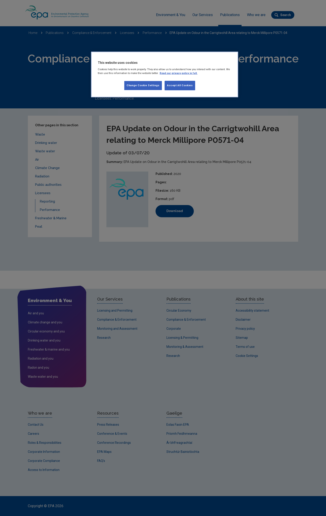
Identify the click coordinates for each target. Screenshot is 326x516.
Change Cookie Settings (143, 85)
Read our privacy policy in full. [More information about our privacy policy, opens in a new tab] (178, 73)
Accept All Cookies (180, 85)
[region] (164, 74)
